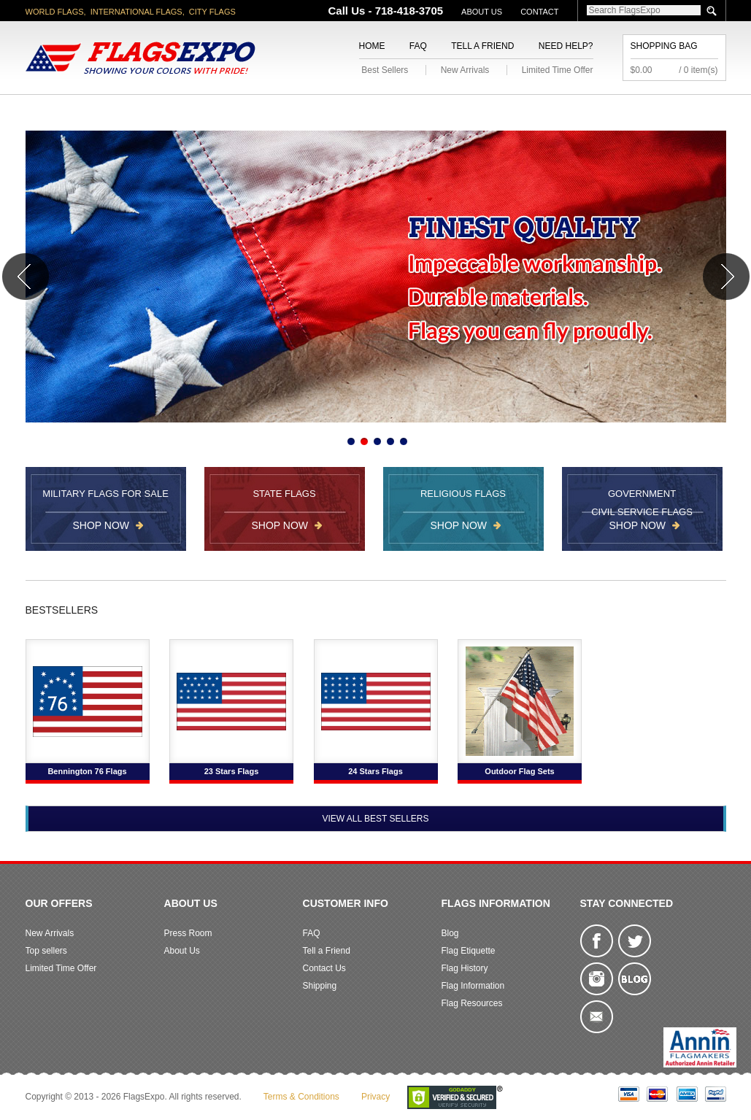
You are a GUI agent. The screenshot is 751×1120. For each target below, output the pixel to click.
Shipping (320, 986)
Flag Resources (472, 1003)
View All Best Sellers (375, 819)
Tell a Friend (482, 46)
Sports (530, 112)
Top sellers (46, 951)
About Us (481, 11)
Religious (366, 112)
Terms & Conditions (301, 1097)
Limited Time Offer (557, 70)
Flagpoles (452, 112)
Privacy (375, 1097)
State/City (148, 112)
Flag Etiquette (469, 951)
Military (289, 112)
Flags (593, 112)
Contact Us (324, 968)
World (222, 112)
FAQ (418, 46)
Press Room (188, 933)
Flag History (465, 968)
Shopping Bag (664, 46)
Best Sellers (384, 70)
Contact (539, 11)
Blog (450, 933)
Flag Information (473, 986)
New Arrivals (465, 70)
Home (372, 46)
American (66, 112)
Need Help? (566, 46)
